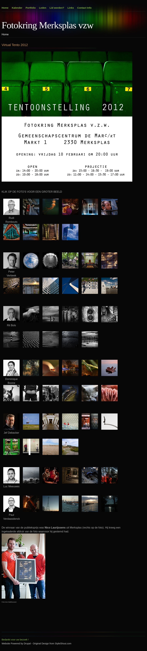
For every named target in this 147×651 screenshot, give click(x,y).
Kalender (17, 7)
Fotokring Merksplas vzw (47, 25)
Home (5, 7)
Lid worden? (57, 7)
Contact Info (84, 7)
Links (70, 7)
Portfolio (31, 7)
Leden (42, 7)
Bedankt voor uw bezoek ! (15, 639)
